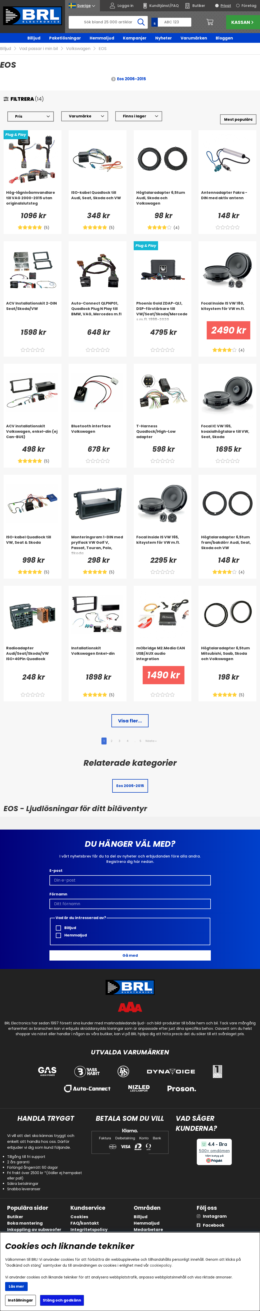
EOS (103, 49)
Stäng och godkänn (62, 1300)
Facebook (213, 1225)
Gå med (130, 955)
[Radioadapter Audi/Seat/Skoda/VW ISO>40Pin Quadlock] (32, 656)
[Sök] (108, 22)
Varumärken (194, 38)
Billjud (33, 38)
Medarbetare (148, 1230)
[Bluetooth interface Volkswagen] (98, 434)
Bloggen (224, 38)
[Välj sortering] (238, 119)
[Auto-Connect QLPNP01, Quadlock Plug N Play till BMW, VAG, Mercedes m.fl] (98, 311)
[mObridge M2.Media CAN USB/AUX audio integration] (163, 656)
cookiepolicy (161, 1265)
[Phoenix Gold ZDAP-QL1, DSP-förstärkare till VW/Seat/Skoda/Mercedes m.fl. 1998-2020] (163, 311)
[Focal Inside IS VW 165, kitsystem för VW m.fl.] (163, 545)
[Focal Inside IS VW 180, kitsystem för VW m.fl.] (227, 311)
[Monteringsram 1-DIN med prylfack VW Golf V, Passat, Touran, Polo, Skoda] (98, 545)
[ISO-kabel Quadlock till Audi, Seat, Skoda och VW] (98, 200)
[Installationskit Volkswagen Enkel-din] (98, 656)
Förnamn (58, 894)
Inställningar (20, 1300)
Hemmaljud (102, 38)
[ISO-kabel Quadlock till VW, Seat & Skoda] (32, 545)
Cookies (79, 1217)
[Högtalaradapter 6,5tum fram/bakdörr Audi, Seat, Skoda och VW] (227, 545)
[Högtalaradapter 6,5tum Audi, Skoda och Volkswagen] (163, 200)
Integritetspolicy (89, 1230)
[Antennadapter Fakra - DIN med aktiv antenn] (227, 200)
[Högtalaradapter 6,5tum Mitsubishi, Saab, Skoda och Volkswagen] (227, 656)
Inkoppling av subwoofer (34, 1230)
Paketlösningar (65, 38)
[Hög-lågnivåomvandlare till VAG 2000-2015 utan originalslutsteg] (32, 200)
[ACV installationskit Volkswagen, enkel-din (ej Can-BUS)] (32, 434)
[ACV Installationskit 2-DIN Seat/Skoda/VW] (32, 311)
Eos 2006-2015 (131, 79)
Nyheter (163, 38)
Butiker (15, 1217)
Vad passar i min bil (38, 49)
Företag (249, 5)
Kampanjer (135, 38)
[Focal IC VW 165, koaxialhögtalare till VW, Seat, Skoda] (227, 434)
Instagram (215, 1216)
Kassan (243, 22)
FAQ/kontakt (84, 1223)
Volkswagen (78, 49)
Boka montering (25, 1223)
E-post (56, 870)
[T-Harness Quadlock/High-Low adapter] (163, 434)
